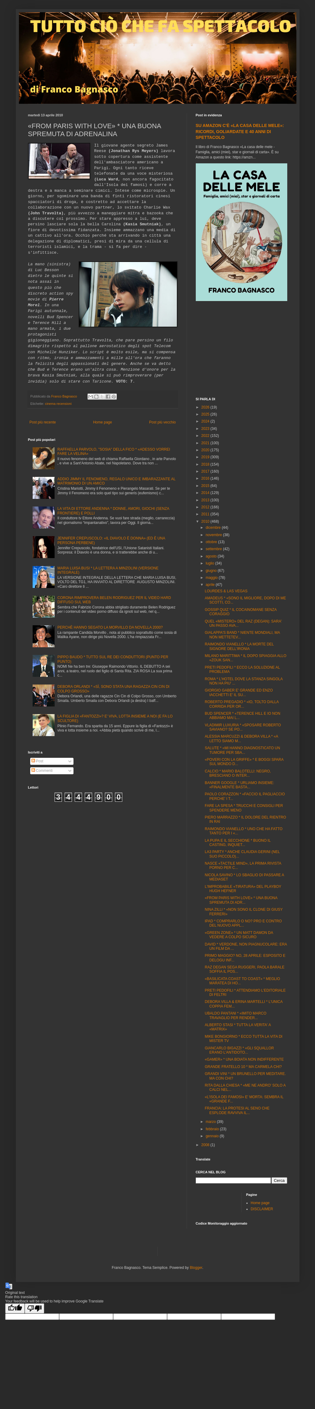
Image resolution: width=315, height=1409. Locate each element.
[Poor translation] (34, 1308)
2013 (205, 500)
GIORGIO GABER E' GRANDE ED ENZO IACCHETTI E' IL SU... (239, 692)
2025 (205, 414)
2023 (205, 429)
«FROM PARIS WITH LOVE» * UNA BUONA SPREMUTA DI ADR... (241, 900)
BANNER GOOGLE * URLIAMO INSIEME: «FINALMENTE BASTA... (239, 785)
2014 (205, 493)
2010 (205, 521)
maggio (212, 578)
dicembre (214, 527)
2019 (205, 457)
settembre (214, 549)
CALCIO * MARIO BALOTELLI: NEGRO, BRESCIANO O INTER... (238, 773)
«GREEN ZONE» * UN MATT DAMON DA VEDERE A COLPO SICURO (239, 935)
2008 (205, 1145)
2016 (205, 478)
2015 (205, 486)
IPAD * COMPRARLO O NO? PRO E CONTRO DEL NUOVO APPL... (243, 923)
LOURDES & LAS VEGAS (226, 591)
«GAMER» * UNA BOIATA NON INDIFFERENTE (244, 1059)
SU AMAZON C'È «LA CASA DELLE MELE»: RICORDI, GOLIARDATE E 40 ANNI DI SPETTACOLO (240, 131)
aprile (211, 585)
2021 (205, 443)
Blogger (196, 1268)
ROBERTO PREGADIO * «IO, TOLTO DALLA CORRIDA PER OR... (241, 704)
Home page (102, 422)
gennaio (213, 1136)
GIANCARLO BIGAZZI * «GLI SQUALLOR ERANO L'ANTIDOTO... (239, 1050)
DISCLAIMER (262, 1209)
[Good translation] (15, 1308)
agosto (211, 556)
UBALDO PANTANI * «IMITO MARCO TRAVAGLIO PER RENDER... (235, 1015)
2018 (205, 464)
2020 (205, 450)
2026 (205, 407)
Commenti (42, 770)
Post (37, 761)
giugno (211, 570)
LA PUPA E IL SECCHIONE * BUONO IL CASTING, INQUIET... (237, 842)
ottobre (212, 542)
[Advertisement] (241, 350)
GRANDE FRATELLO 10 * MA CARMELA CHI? (243, 1067)
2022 (205, 436)
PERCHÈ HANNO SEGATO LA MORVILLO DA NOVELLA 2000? (110, 627)
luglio (210, 563)
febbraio (213, 1129)
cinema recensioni (58, 403)
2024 (205, 421)
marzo (211, 1122)
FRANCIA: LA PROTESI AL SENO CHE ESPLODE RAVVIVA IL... (237, 1110)
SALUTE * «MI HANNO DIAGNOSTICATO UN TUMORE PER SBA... (242, 750)
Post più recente (43, 422)
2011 (205, 514)
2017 (205, 471)
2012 (205, 507)
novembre (214, 535)
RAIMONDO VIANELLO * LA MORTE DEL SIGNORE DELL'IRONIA (239, 646)
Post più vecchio (162, 422)
